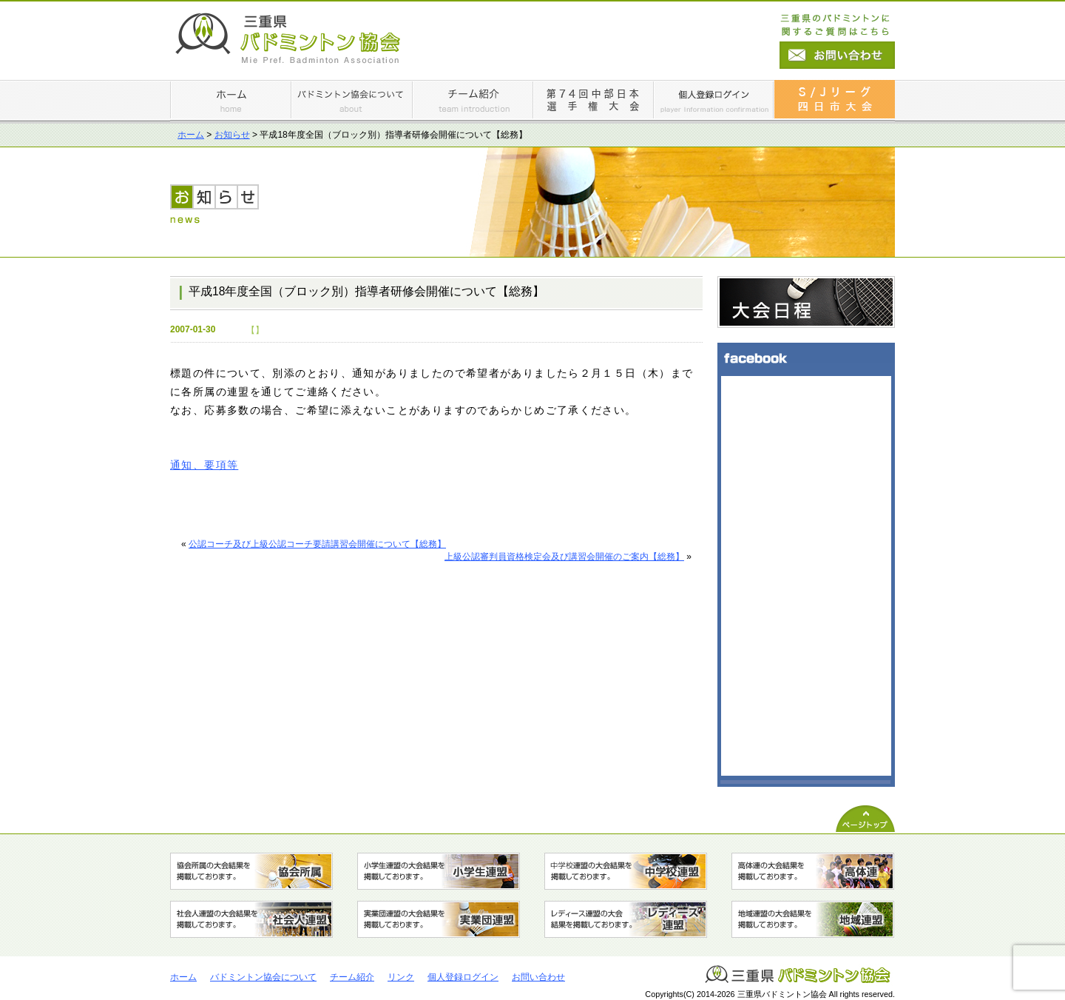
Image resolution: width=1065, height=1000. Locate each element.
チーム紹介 (352, 977)
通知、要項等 (204, 465)
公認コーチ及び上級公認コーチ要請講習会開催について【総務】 (317, 544)
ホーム (191, 135)
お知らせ (232, 135)
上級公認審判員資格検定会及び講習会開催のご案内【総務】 (564, 556)
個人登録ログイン (462, 977)
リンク (401, 977)
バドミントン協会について (263, 977)
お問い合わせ (538, 977)
